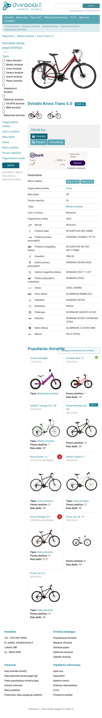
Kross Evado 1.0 (38, 456)
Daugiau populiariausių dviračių (77, 350)
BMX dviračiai (13, 107)
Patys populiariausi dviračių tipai (21, 680)
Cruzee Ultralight (39, 358)
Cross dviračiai (14, 68)
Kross (69, 188)
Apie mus (84, 17)
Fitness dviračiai (14, 72)
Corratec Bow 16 (75, 358)
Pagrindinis (8, 36)
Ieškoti (10, 165)
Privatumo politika (63, 695)
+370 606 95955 (18, 637)
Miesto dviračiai (25, 36)
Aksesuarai (22, 17)
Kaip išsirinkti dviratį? (15, 671)
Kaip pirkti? (36, 17)
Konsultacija (56, 142)
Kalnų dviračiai (14, 60)
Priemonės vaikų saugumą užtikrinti (23, 695)
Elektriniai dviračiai (70, 26)
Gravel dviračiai (14, 76)
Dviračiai (8, 17)
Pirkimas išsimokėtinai (56, 17)
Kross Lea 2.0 (37, 573)
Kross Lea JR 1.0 (75, 516)
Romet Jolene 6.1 (75, 456)
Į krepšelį (40, 136)
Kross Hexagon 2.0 (40, 516)
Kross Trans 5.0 (45, 36)
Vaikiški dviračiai (50, 26)
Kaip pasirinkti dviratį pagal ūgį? (21, 675)
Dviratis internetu (13, 685)
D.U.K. (73, 17)
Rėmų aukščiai (12, 690)
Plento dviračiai (14, 80)
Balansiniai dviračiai (14, 115)
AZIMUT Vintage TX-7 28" (43, 405)
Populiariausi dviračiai (15, 29)
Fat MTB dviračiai (15, 103)
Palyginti (40, 142)
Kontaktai (9, 21)
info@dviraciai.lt (24, 642)
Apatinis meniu (61, 680)
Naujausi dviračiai (30, 26)
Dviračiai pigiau (12, 26)
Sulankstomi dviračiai (10, 90)
